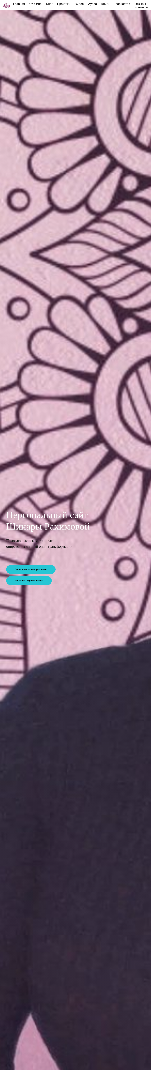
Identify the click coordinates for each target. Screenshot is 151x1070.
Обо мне (35, 3)
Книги (105, 3)
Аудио (92, 3)
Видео (79, 3)
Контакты (141, 7)
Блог (49, 3)
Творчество (122, 3)
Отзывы (140, 3)
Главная (19, 3)
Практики (63, 3)
